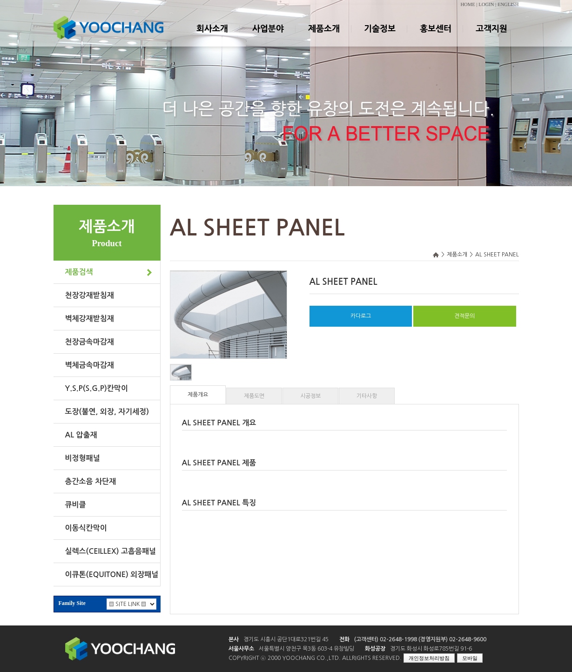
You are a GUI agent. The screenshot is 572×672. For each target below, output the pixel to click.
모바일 (470, 658)
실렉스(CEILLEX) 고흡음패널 (110, 551)
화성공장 (375, 649)
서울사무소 (241, 649)
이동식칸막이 (86, 527)
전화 (344, 639)
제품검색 (79, 272)
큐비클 (75, 504)
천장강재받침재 (89, 295)
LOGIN (486, 4)
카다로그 (360, 316)
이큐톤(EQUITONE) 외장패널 (112, 574)
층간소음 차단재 (90, 481)
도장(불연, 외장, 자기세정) (107, 411)
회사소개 (212, 36)
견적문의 (464, 316)
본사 (234, 639)
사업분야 (268, 36)
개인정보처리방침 (429, 658)
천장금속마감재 (89, 341)
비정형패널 (82, 458)
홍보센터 (435, 36)
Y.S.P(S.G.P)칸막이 (96, 388)
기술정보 (379, 36)
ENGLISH (508, 4)
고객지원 (491, 36)
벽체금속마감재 (89, 365)
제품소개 (323, 36)
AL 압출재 (81, 434)
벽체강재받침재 (89, 318)
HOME (467, 4)
